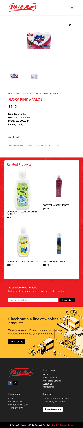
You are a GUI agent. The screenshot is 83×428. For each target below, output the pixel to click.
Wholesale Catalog (52, 380)
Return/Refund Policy (18, 404)
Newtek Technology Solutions (62, 425)
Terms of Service (16, 407)
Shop (10, 93)
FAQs (10, 398)
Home (46, 374)
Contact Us (48, 387)
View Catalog (16, 341)
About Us (47, 384)
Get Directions (54, 409)
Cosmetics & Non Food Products (28, 93)
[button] (70, 25)
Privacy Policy (15, 401)
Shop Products (50, 377)
